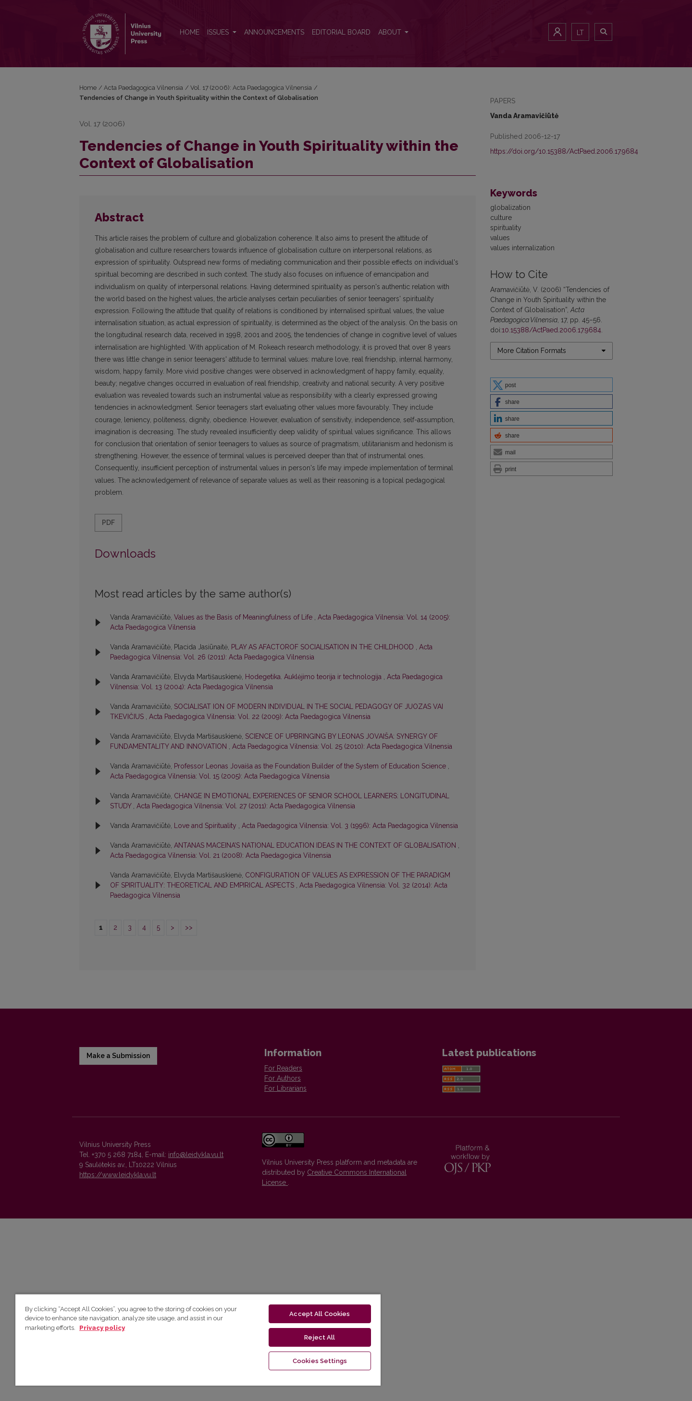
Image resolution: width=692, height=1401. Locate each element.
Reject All (319, 1337)
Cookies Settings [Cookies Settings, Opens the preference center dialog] (320, 1360)
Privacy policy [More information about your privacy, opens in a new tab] (102, 1327)
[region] (198, 1339)
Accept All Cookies (319, 1313)
